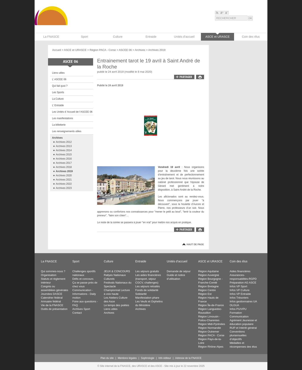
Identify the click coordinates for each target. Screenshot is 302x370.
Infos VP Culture (239, 290)
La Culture (58, 98)
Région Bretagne (208, 286)
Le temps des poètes (116, 305)
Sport (75, 261)
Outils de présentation (54, 309)
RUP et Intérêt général (243, 327)
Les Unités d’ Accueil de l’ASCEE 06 (72, 111)
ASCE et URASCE (75, 50)
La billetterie (59, 124)
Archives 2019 (156, 50)
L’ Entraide (58, 105)
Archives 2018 (64, 167)
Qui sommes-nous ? (53, 271)
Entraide (140, 261)
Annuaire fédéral (51, 301)
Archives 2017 (64, 162)
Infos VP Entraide (240, 293)
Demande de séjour (178, 271)
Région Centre (207, 290)
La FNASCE (49, 261)
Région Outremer (208, 331)
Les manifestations (62, 118)
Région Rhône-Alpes (210, 346)
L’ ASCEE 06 (59, 79)
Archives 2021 (64, 179)
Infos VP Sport (238, 286)
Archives (140, 50)
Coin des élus (238, 261)
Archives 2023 (64, 188)
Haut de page (195, 244)
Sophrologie (147, 358)
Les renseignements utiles (66, 131)
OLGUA (234, 305)
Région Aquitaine (208, 271)
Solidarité (141, 293)
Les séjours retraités (147, 286)
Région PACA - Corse (103, 50)
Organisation (48, 275)
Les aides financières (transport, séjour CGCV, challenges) (148, 278)
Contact (77, 312)
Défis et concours (82, 278)
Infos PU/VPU (238, 309)
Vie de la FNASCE (52, 305)
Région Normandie (209, 327)
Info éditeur (165, 358)
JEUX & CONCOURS (117, 271)
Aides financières (240, 271)
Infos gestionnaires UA (243, 301)
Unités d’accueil (177, 261)
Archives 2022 (64, 183)
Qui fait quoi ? (60, 85)
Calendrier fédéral (51, 297)
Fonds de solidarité (146, 290)
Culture (108, 261)
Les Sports (58, 92)
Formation (236, 312)
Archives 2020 (64, 175)
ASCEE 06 (125, 50)
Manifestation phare (147, 297)
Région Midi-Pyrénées (211, 324)
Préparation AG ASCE (243, 282)
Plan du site (107, 358)
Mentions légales (127, 358)
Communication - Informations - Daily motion (84, 294)
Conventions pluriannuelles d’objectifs (238, 335)
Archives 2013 (64, 146)
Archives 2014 (64, 150)
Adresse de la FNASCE (188, 358)
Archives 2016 (64, 158)
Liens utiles (58, 72)
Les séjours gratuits (147, 271)
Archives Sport (81, 309)
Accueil (56, 50)
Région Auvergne (208, 275)
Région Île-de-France (211, 305)
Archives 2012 (64, 142)
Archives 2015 (64, 154)
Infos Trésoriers (239, 297)
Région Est (205, 293)
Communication (239, 316)
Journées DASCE (51, 293)
